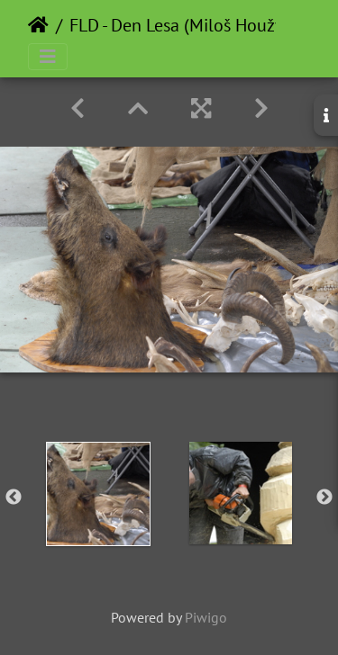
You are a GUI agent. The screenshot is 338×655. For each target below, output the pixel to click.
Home (38, 25)
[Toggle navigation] (48, 56)
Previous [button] (14, 498)
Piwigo (206, 617)
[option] (98, 494)
